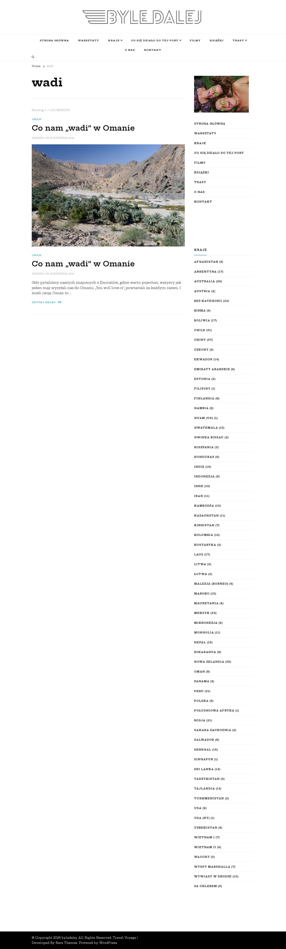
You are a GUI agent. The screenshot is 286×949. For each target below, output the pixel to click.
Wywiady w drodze (213, 876)
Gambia (201, 408)
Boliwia (202, 320)
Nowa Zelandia (209, 661)
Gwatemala (206, 427)
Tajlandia (204, 788)
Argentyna (205, 271)
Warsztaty (88, 40)
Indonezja (204, 476)
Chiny (200, 339)
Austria (202, 291)
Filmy (195, 40)
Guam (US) (203, 418)
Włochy (202, 857)
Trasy (238, 40)
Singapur (203, 759)
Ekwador (203, 359)
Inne (198, 486)
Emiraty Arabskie (212, 369)
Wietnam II (205, 847)
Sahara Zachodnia (212, 730)
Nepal (200, 642)
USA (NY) (202, 818)
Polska (201, 701)
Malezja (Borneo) (211, 583)
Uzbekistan (205, 827)
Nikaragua (205, 652)
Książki (217, 40)
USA (198, 808)
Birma (200, 310)
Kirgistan (204, 525)
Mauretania (206, 603)
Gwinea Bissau (209, 437)
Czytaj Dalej (46, 302)
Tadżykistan (207, 779)
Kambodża (204, 505)
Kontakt (152, 49)
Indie (199, 466)
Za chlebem (205, 886)
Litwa (200, 564)
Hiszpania (204, 447)
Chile (199, 330)
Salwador (204, 739)
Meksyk (202, 613)
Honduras (204, 457)
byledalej (69, 937)
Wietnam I (204, 837)
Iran (198, 496)
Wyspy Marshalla (212, 866)
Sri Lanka (204, 769)
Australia (204, 281)
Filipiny (202, 388)
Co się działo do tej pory (154, 40)
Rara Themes (66, 943)
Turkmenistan (209, 798)
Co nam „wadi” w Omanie (83, 128)
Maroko (202, 593)
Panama (201, 681)
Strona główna (54, 40)
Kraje (114, 40)
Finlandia (204, 398)
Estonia (202, 379)
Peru (199, 691)
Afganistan (206, 261)
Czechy (201, 349)
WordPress (108, 943)
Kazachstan (206, 515)
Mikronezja (206, 623)
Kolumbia (203, 535)
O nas (130, 49)
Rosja (199, 720)
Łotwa (200, 574)
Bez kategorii (208, 301)
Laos (198, 554)
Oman (36, 119)
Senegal (202, 749)
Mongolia (204, 632)
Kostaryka (205, 544)
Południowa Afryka (214, 710)
